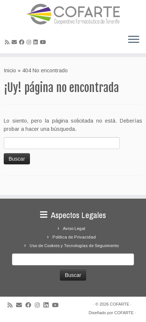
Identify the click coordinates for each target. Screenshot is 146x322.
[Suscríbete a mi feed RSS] (8, 42)
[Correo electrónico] (15, 42)
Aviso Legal (74, 228)
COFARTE (119, 304)
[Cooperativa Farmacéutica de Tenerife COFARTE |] (73, 14)
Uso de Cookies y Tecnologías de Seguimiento (74, 245)
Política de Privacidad (74, 237)
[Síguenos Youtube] (44, 42)
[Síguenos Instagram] (30, 42)
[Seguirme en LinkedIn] (36, 42)
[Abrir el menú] (133, 39)
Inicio (10, 70)
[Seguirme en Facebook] (23, 42)
